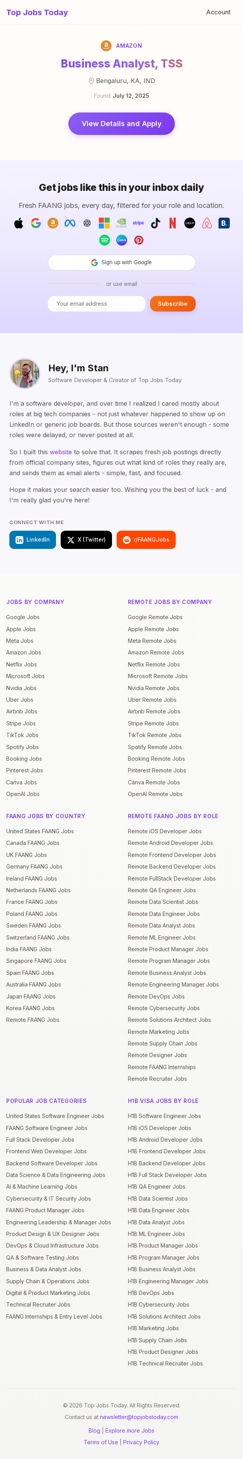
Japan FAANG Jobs (31, 996)
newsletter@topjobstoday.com (139, 1417)
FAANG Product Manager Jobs (45, 1210)
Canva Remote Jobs (154, 782)
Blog (94, 1430)
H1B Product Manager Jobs (163, 1245)
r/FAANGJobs (146, 540)
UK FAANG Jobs (26, 855)
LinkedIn (33, 540)
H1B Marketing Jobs (153, 1328)
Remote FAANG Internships (162, 1067)
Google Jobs (23, 617)
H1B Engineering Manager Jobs (168, 1281)
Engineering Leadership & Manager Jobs (58, 1222)
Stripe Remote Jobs (153, 723)
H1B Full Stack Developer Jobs (167, 1175)
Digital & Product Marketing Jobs (48, 1292)
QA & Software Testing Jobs (42, 1257)
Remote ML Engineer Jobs (162, 937)
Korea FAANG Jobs (30, 1008)
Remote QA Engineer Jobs (162, 890)
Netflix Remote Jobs (154, 664)
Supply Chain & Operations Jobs (47, 1281)
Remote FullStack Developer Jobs (172, 878)
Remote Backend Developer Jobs (172, 866)
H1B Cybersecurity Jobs (158, 1304)
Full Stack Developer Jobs (40, 1139)
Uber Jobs (19, 699)
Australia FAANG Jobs (33, 984)
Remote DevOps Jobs (156, 996)
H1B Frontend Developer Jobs (167, 1151)
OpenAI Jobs (23, 794)
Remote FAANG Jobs (32, 1019)
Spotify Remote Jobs (155, 747)
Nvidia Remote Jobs (154, 688)
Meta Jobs (19, 640)
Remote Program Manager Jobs (169, 960)
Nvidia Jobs (21, 688)
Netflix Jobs (21, 664)
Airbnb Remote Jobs (154, 711)
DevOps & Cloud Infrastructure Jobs (52, 1245)
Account (218, 12)
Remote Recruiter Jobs (157, 1078)
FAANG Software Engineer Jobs (46, 1128)
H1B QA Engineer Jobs (156, 1186)
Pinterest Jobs (24, 770)
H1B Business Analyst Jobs (162, 1269)
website (61, 452)
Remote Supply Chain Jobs (163, 1043)
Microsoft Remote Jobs (158, 676)
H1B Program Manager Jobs (163, 1257)
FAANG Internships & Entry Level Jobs (54, 1316)
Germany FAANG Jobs (34, 866)
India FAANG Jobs (29, 949)
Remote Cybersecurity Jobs (164, 1008)
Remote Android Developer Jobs (170, 842)
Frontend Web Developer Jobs (46, 1151)
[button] (122, 262)
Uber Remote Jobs (152, 699)
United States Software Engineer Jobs (55, 1116)
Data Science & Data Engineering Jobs (55, 1175)
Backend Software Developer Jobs (52, 1163)
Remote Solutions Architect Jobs (169, 1019)
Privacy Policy (141, 1442)
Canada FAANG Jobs (32, 842)
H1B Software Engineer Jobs (164, 1116)
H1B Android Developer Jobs (165, 1139)
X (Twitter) (86, 540)
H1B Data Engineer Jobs (158, 1210)
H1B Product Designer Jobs (163, 1351)
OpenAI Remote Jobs (155, 794)
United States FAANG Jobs (40, 831)
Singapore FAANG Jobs (36, 960)
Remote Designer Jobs (157, 1055)
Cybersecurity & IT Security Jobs (48, 1198)
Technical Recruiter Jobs (38, 1304)
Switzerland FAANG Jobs (38, 937)
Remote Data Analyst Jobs (161, 925)
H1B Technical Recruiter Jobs (165, 1363)
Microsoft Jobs (25, 676)
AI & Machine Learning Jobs (41, 1186)
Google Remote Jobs (155, 617)
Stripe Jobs (21, 723)
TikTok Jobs (22, 735)
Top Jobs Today (37, 12)
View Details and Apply (122, 123)
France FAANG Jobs (32, 901)
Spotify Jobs (22, 747)
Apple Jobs (21, 629)
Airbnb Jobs (21, 711)
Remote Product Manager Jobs (168, 949)
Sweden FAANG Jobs (33, 925)
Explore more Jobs (129, 1430)
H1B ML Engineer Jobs (156, 1234)
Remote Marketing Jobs (158, 1031)
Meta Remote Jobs (152, 640)
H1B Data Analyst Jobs (156, 1222)
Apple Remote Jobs (153, 629)
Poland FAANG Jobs (32, 913)
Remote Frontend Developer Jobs (172, 855)
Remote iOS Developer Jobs (165, 831)
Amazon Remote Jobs (156, 652)
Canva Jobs (21, 782)
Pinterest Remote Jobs (157, 770)
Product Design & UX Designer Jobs (53, 1234)
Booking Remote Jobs (156, 758)
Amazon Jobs (23, 652)
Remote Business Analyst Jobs (167, 972)
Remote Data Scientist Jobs (163, 901)
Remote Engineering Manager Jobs (173, 984)
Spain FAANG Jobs (30, 972)
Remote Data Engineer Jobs (164, 913)
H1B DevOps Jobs (151, 1292)
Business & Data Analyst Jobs (43, 1269)
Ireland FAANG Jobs (31, 878)
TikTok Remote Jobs (155, 735)
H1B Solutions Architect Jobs (164, 1316)
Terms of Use (101, 1442)
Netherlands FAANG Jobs (38, 890)
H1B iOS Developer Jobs (159, 1128)
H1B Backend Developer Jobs (166, 1163)
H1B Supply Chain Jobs (157, 1340)
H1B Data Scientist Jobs (158, 1198)
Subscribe (173, 303)
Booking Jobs (24, 758)
